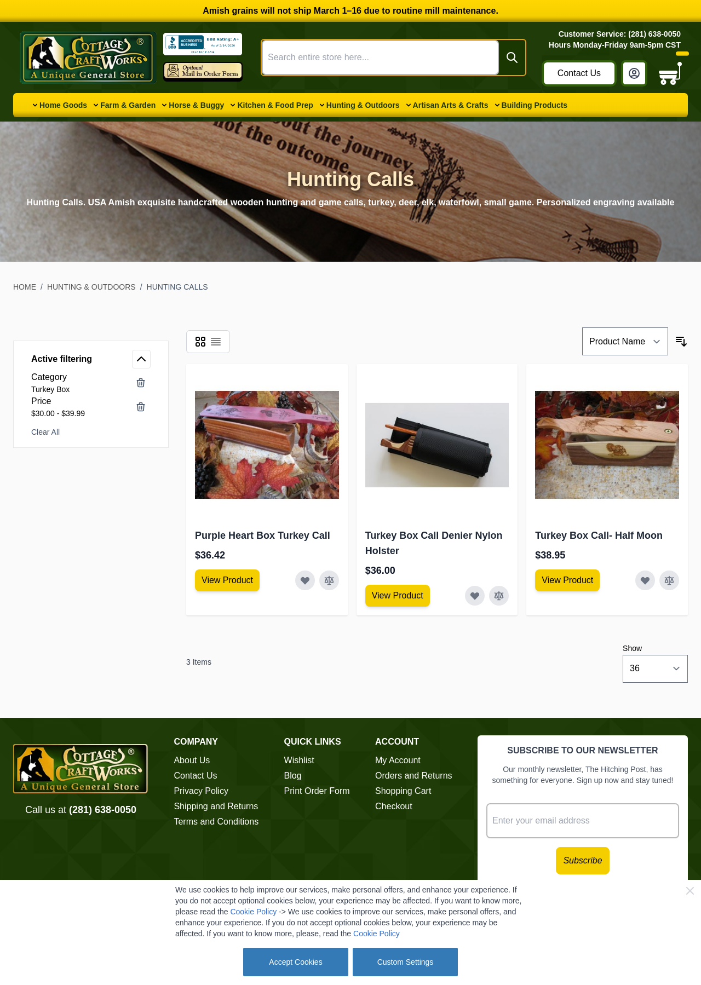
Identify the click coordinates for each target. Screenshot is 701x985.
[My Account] (634, 73)
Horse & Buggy (196, 105)
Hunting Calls (177, 287)
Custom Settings (405, 962)
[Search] (512, 57)
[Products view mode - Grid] (200, 341)
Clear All (45, 432)
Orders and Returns (413, 775)
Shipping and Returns (216, 806)
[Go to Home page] (88, 57)
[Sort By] (625, 341)
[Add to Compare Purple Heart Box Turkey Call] (329, 580)
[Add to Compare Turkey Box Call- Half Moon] (669, 580)
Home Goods (63, 105)
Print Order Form (317, 791)
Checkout (393, 806)
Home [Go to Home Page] (24, 287)
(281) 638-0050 (102, 809)
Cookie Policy (253, 911)
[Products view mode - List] (215, 341)
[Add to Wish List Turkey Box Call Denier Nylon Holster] (475, 596)
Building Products (535, 105)
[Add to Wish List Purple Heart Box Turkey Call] (305, 580)
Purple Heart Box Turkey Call (262, 535)
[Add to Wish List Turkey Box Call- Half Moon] (645, 580)
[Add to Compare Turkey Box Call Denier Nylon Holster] (499, 596)
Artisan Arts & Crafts (451, 105)
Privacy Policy (201, 791)
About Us (192, 760)
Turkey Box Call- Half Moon (599, 535)
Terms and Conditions (216, 821)
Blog (293, 775)
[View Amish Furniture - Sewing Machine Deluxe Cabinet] (227, 580)
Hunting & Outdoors (363, 105)
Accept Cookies (295, 962)
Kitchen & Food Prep (275, 105)
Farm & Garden (128, 105)
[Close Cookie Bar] (690, 890)
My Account (398, 760)
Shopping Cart (403, 791)
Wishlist (299, 760)
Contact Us (579, 73)
